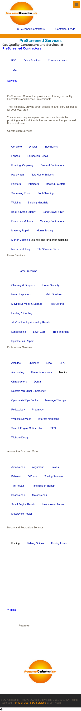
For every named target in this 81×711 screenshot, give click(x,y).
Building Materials (38, 202)
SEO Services (38, 702)
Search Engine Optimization (27, 428)
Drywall (33, 146)
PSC (14, 60)
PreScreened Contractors (30, 29)
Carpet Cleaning (28, 271)
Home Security (50, 285)
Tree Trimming (61, 331)
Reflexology (18, 409)
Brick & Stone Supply (23, 212)
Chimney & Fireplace (23, 285)
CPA (62, 363)
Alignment (37, 467)
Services (12, 80)
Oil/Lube (33, 476)
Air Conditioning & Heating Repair (30, 322)
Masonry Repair (20, 230)
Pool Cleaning (46, 193)
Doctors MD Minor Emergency (28, 391)
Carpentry (27, 165)
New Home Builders (42, 174)
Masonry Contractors (52, 221)
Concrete (16, 146)
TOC (14, 69)
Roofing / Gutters (55, 184)
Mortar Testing (45, 230)
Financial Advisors (41, 372)
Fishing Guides (35, 543)
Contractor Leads (65, 29)
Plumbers (33, 184)
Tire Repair (17, 485)
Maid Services (54, 294)
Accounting (17, 372)
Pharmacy (37, 409)
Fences (15, 156)
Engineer (34, 363)
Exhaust (16, 476)
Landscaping (18, 331)
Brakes (55, 467)
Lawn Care (39, 331)
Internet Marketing (48, 419)
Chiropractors (19, 381)
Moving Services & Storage (26, 303)
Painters (16, 184)
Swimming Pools (20, 193)
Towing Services (54, 476)
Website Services (21, 419)
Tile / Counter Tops (47, 249)
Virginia (11, 609)
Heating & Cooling (21, 313)
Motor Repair (39, 495)
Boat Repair (18, 495)
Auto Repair (18, 467)
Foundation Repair (37, 156)
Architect (16, 363)
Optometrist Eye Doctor (24, 400)
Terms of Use (20, 702)
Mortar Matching (21, 240)
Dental (37, 381)
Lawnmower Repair (53, 504)
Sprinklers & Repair (22, 341)
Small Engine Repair (23, 504)
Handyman (17, 174)
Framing (16, 165)
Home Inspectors (21, 294)
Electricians (51, 146)
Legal (49, 363)
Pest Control (57, 303)
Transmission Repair (43, 485)
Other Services (32, 60)
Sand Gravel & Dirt (53, 212)
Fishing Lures (59, 543)
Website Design (20, 437)
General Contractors (52, 165)
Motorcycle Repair (21, 513)
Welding (16, 202)
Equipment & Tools (22, 221)
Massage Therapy (55, 400)
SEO (53, 428)
